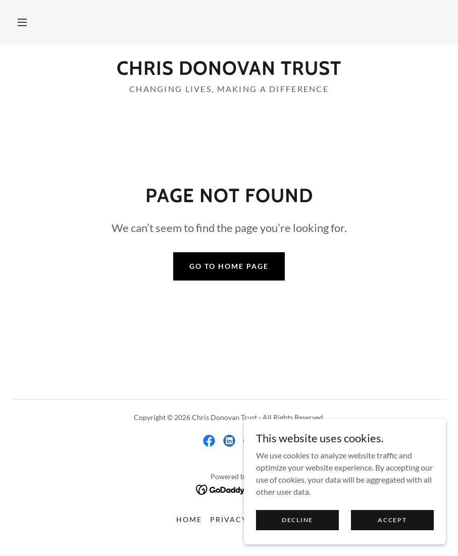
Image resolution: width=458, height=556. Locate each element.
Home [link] (189, 519)
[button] (22, 22)
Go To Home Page (229, 266)
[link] (229, 71)
